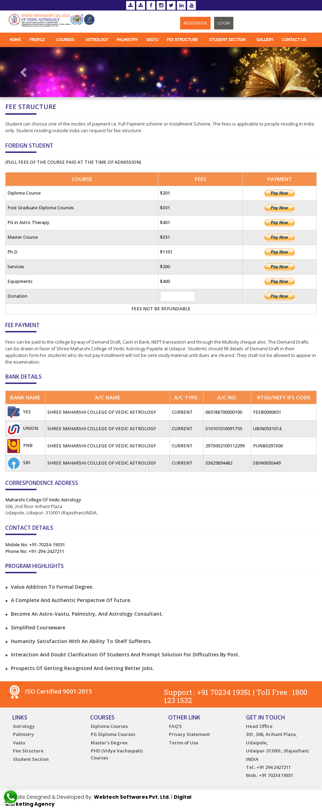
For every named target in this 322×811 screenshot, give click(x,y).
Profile (37, 40)
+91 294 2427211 (273, 767)
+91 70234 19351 (224, 692)
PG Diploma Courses (113, 734)
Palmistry (127, 40)
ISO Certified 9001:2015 (50, 691)
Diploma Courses (109, 726)
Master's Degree (109, 742)
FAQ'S (175, 726)
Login (224, 23)
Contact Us (294, 40)
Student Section (227, 40)
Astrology (96, 40)
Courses (65, 40)
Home (15, 40)
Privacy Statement (189, 734)
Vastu (152, 40)
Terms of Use (183, 742)
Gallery (264, 40)
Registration (195, 23)
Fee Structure (182, 40)
